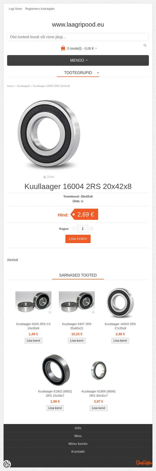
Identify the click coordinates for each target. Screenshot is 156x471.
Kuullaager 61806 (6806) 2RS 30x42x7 (98, 393)
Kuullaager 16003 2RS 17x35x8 (120, 326)
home (10, 86)
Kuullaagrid (23, 86)
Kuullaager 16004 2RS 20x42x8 (51, 86)
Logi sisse (15, 8)
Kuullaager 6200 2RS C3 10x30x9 (33, 326)
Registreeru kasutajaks (40, 8)
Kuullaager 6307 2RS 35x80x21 (77, 326)
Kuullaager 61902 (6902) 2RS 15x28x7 (55, 393)
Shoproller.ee (144, 462)
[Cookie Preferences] (6, 464)
